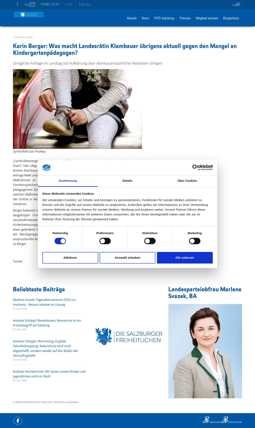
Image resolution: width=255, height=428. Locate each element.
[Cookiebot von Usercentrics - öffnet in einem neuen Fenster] (195, 168)
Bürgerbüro (231, 18)
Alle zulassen (184, 257)
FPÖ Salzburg (164, 18)
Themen (185, 18)
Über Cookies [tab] (187, 180)
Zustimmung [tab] (68, 180)
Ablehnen (70, 257)
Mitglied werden (207, 18)
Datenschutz (235, 422)
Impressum (215, 422)
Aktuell (131, 18)
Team (145, 18)
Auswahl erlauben (127, 257)
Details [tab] (127, 180)
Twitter (18, 261)
